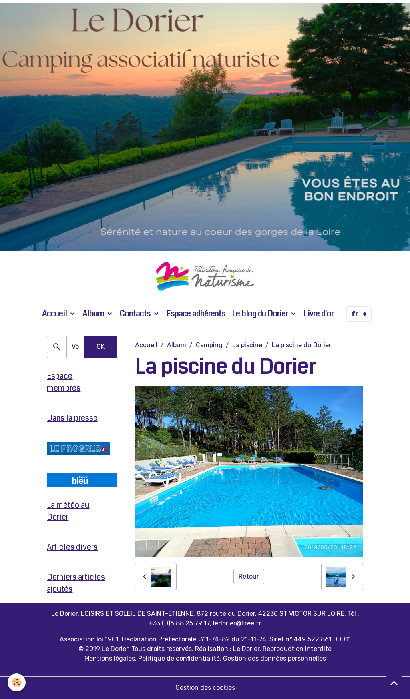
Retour (249, 576)
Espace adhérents (195, 313)
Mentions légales (109, 658)
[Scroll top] (394, 683)
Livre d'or (318, 313)
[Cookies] (17, 682)
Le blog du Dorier (260, 313)
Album (94, 313)
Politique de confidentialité (179, 658)
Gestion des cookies (205, 687)
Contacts (136, 313)
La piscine (247, 345)
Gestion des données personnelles (274, 658)
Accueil (55, 313)
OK (100, 347)
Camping (209, 345)
